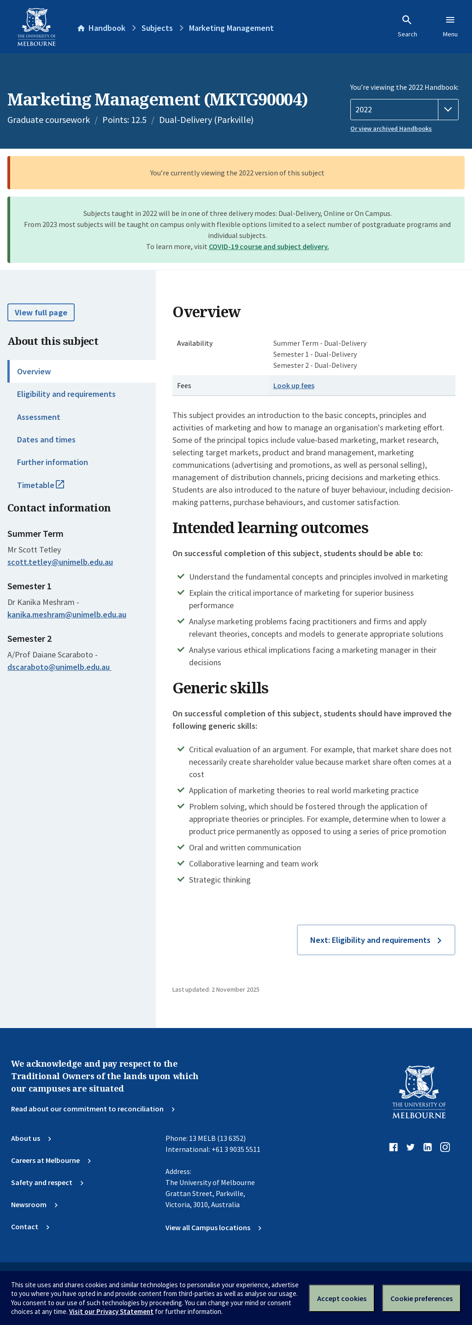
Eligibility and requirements (66, 394)
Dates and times (46, 439)
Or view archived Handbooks (391, 128)
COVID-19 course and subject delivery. (269, 246)
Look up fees (293, 385)
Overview (34, 371)
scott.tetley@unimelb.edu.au (60, 562)
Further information (52, 462)
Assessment (38, 417)
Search (407, 26)
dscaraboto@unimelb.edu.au (59, 667)
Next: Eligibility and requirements (370, 940)
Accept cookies (341, 1298)
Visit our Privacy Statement (111, 1311)
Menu (450, 26)
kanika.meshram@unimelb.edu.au (66, 614)
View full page (41, 312)
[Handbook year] (404, 109)
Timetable (50, 489)
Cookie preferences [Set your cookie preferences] (421, 1298)
